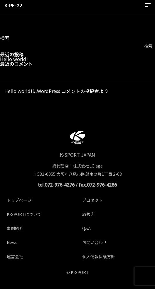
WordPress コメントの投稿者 (68, 90)
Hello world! (14, 58)
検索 (4, 37)
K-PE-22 (13, 5)
